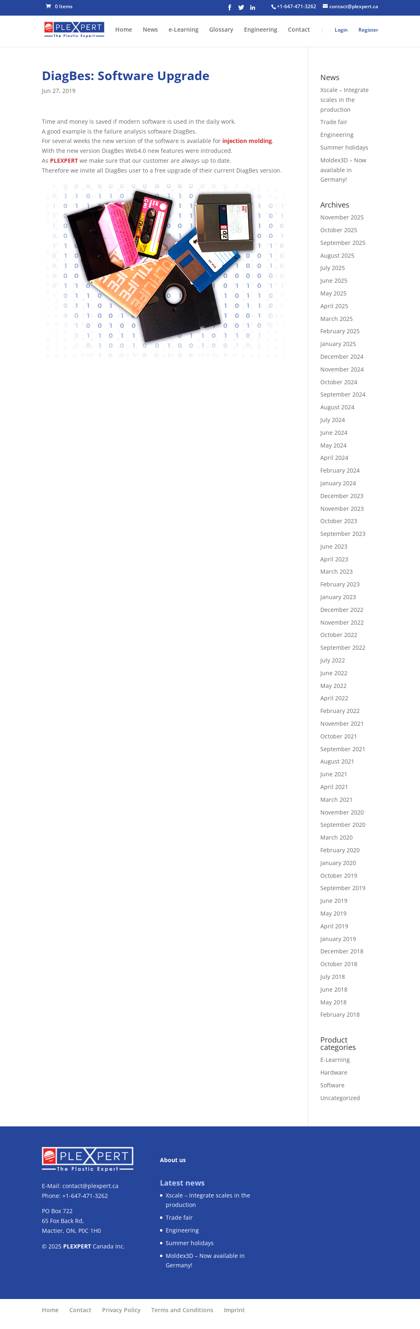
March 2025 (336, 319)
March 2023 (336, 571)
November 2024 (342, 369)
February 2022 (340, 711)
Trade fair (333, 122)
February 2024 (340, 470)
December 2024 (341, 356)
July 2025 (332, 268)
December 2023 (341, 496)
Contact (299, 30)
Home (123, 30)
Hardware (333, 1072)
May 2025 (333, 293)
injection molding (247, 141)
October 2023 (338, 521)
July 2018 (332, 977)
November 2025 (342, 217)
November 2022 (342, 622)
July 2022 (332, 660)
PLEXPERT (64, 160)
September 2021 (342, 749)
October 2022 (338, 635)
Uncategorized (340, 1098)
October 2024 (338, 382)
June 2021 (333, 774)
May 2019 (333, 913)
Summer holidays (344, 147)
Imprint (234, 1310)
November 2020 (342, 812)
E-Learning (335, 1060)
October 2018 (338, 964)
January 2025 (338, 344)
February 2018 (340, 1014)
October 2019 (338, 875)
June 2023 (333, 546)
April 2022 (334, 698)
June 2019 (333, 900)
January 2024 (338, 483)
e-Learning (184, 30)
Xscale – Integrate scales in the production (344, 99)
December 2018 (341, 951)
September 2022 (342, 647)
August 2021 (337, 761)
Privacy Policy (121, 1310)
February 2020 (340, 850)
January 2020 (338, 863)
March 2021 (336, 799)
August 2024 (337, 407)
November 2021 (342, 723)
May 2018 (333, 1002)
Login (341, 30)
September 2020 (342, 824)
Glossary (221, 30)
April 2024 (334, 457)
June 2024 (333, 432)
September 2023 (342, 534)
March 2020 (336, 837)
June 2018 (333, 989)
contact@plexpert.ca (90, 1186)
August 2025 (337, 255)
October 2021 (338, 736)
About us (173, 1160)
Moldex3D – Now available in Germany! (343, 170)
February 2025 (340, 331)
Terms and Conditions (182, 1310)
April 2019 (334, 926)
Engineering (260, 30)
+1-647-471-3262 (296, 6)
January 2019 (338, 939)
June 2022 (333, 673)
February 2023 (340, 584)
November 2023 (342, 508)
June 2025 (333, 280)
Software (332, 1085)
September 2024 (342, 394)
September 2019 (342, 888)
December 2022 (341, 610)
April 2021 (334, 787)
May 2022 (333, 686)
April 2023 (334, 559)
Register (368, 30)
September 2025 (342, 243)
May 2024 (333, 445)
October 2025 (338, 230)
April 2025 (334, 306)
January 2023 (338, 597)
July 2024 (332, 420)
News (150, 30)
